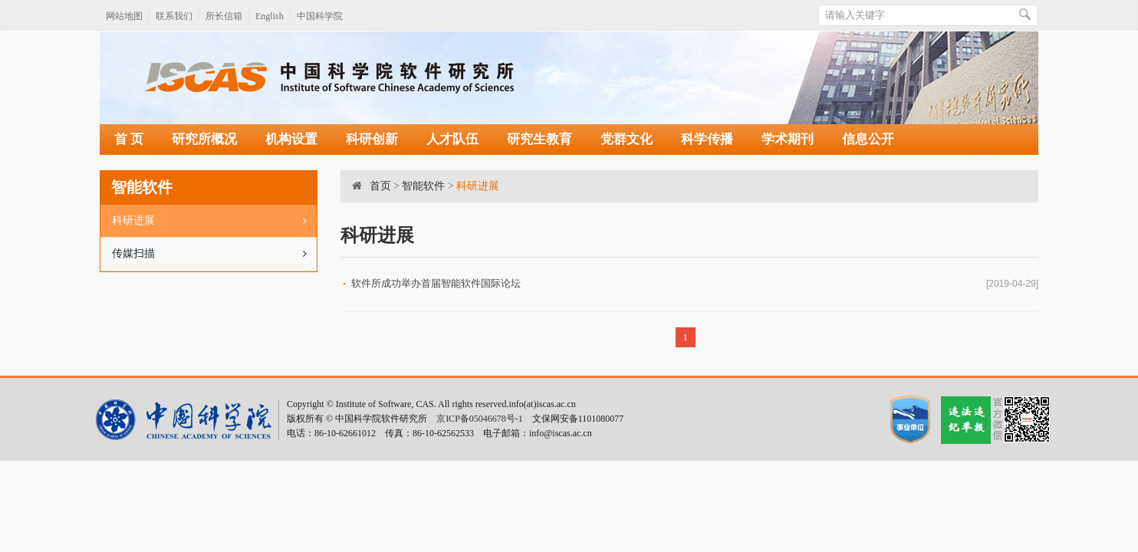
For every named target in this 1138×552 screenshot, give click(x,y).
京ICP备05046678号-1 (479, 418)
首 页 (128, 139)
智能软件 (423, 186)
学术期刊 (787, 139)
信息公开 (868, 139)
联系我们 (174, 16)
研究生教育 (539, 139)
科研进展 (214, 221)
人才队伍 (452, 139)
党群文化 (626, 139)
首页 (380, 186)
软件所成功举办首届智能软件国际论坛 (436, 283)
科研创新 (372, 139)
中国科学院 (320, 16)
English (269, 16)
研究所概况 (204, 139)
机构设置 (291, 139)
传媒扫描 (214, 254)
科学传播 (707, 139)
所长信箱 (224, 16)
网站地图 (124, 16)
